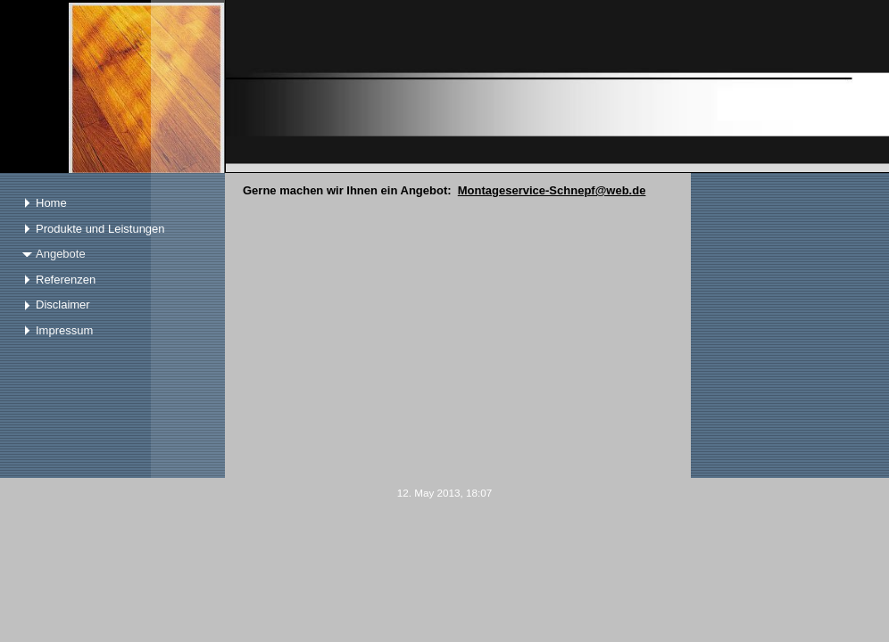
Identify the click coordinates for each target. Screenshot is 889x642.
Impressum (64, 330)
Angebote (61, 253)
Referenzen (66, 279)
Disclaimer (63, 304)
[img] (444, 86)
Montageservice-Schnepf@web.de (552, 190)
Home (51, 203)
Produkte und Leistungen (100, 228)
